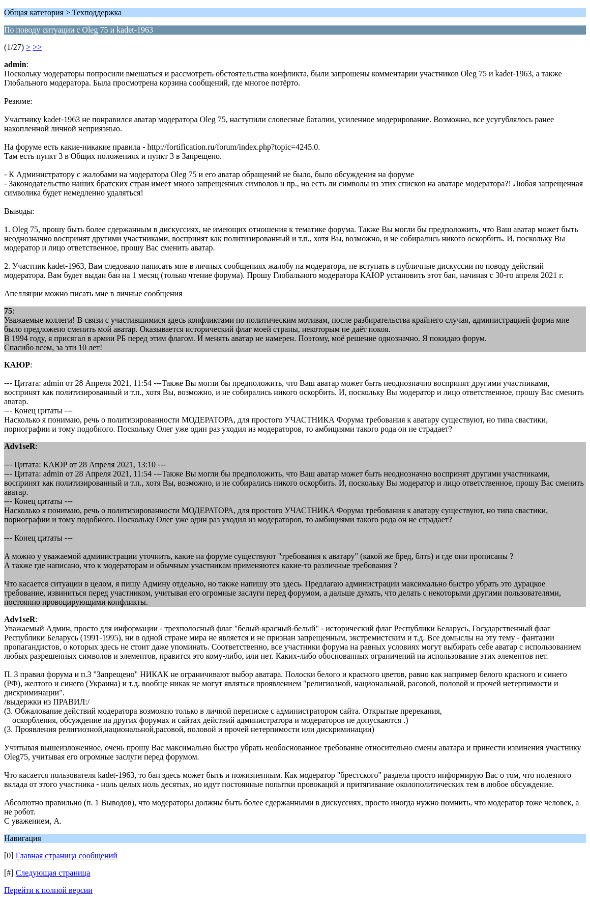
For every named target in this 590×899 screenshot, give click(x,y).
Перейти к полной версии (48, 890)
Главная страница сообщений (66, 855)
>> (37, 47)
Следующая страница (53, 872)
